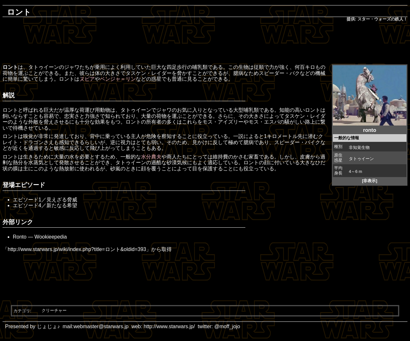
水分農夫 (151, 156)
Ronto (20, 237)
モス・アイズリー (222, 122)
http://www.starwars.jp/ (169, 326)
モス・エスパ (264, 122)
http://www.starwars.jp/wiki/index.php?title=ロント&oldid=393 (77, 249)
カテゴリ (21, 310)
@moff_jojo (227, 326)
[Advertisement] (205, 43)
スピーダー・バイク (297, 142)
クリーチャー (54, 310)
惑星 (156, 79)
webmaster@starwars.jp (100, 326)
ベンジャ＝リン (118, 79)
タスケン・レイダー (149, 73)
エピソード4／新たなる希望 (45, 205)
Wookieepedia (51, 237)
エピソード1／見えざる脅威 (45, 199)
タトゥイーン (361, 158)
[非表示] (369, 180)
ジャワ (71, 67)
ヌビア (87, 79)
